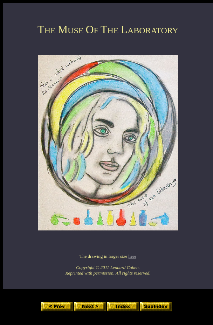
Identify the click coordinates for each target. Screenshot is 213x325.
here (132, 256)
